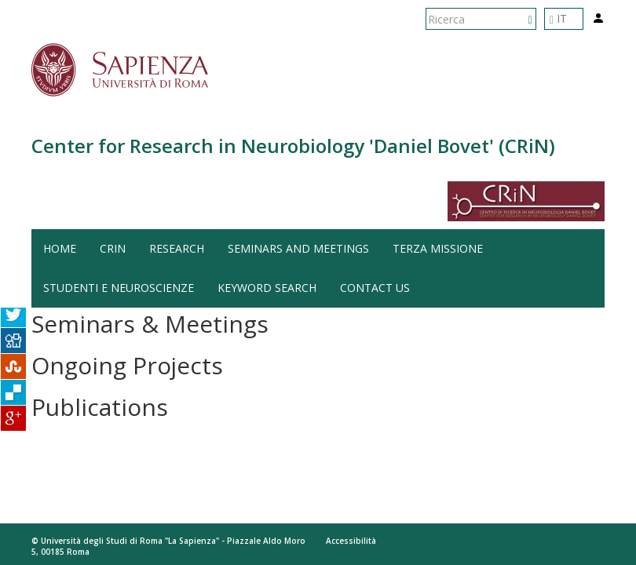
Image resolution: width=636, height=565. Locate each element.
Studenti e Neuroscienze (118, 287)
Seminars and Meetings (298, 248)
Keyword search (266, 287)
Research (176, 248)
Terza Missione (438, 248)
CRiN (113, 248)
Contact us (375, 287)
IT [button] (558, 18)
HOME (59, 248)
